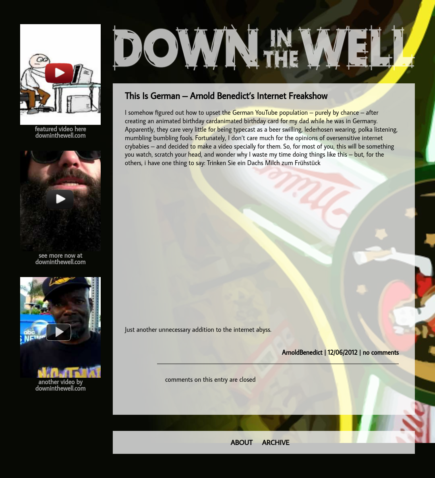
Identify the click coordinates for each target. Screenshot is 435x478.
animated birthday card (187, 121)
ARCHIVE (276, 442)
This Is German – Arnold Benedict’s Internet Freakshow (226, 95)
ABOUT (242, 442)
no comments (381, 352)
